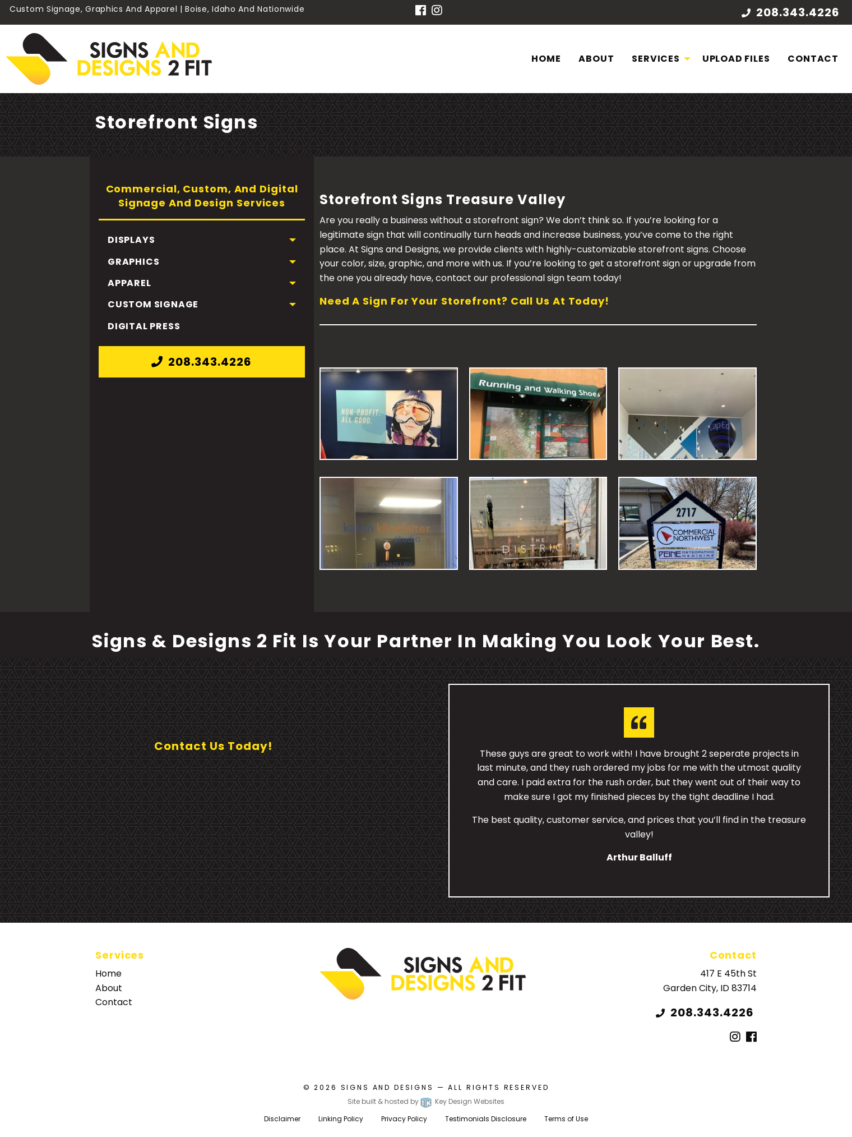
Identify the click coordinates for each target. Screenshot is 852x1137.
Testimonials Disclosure (485, 1119)
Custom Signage (153, 304)
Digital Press (144, 326)
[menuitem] (545, 59)
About (596, 58)
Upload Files (736, 58)
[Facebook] (420, 10)
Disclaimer (282, 1119)
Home (546, 58)
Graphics (133, 261)
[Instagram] (437, 10)
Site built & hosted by (426, 1101)
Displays (131, 239)
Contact (813, 58)
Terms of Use (566, 1119)
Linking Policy (340, 1119)
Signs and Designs (387, 1087)
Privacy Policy (404, 1119)
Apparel (129, 283)
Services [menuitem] (655, 58)
